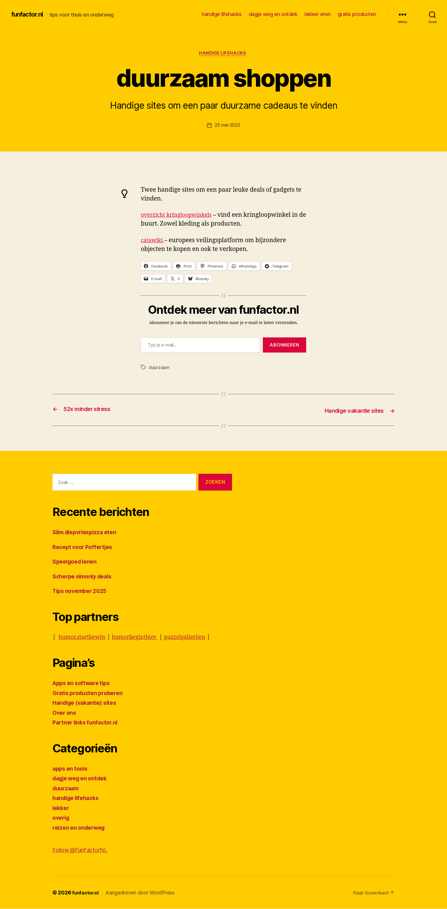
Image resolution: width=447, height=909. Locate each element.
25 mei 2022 (227, 126)
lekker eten (317, 14)
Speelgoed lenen (76, 561)
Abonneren (284, 346)
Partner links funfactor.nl (87, 722)
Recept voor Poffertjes (84, 546)
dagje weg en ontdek (273, 14)
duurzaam (159, 368)
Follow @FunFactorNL (82, 850)
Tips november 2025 (82, 591)
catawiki (153, 241)
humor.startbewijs (85, 637)
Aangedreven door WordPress (142, 893)
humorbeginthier (142, 637)
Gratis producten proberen (90, 693)
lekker (61, 807)
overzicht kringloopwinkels (180, 216)
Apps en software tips (83, 683)
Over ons (65, 712)
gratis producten (357, 14)
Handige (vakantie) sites (87, 702)
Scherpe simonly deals (84, 576)
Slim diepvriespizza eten (87, 532)
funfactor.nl (29, 14)
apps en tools (71, 768)
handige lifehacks (222, 14)
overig (61, 817)
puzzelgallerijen (197, 637)
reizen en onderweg (80, 827)
